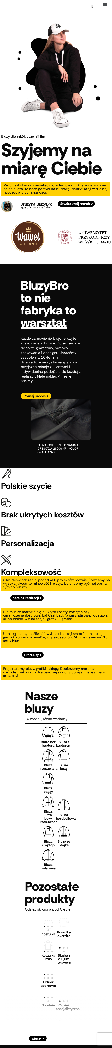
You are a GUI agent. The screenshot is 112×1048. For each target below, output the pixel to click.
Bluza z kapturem (63, 744)
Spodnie (48, 1005)
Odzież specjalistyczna (68, 1007)
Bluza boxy (64, 767)
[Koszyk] (92, 6)
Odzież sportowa (48, 984)
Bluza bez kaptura (48, 744)
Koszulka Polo (48, 957)
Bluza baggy (48, 790)
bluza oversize (49, 445)
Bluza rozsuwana (48, 767)
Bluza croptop (48, 843)
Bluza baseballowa (66, 817)
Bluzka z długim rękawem (64, 959)
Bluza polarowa (48, 866)
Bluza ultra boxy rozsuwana (48, 816)
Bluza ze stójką (63, 843)
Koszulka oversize (64, 934)
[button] (105, 4)
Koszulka (48, 934)
